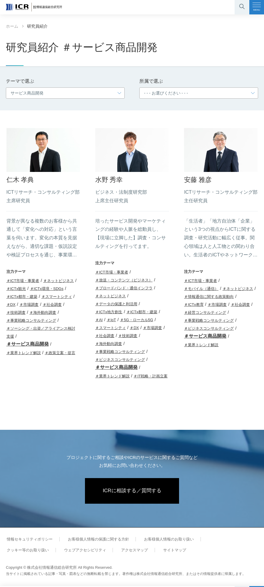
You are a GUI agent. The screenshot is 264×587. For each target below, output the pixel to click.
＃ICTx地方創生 (108, 312)
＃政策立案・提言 (60, 353)
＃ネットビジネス (58, 280)
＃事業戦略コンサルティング (31, 320)
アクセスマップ (74, 551)
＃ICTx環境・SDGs (47, 288)
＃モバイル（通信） (201, 288)
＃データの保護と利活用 (116, 304)
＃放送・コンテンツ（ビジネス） (124, 280)
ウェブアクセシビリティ (27, 551)
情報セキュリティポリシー (29, 540)
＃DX (11, 304)
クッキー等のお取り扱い (223, 540)
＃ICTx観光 (16, 288)
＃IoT (111, 320)
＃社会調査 (52, 304)
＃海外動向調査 (42, 312)
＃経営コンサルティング (205, 312)
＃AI (99, 320)
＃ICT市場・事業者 (22, 280)
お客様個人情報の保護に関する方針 (95, 540)
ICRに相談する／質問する (132, 491)
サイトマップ (112, 551)
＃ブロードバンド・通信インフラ (124, 288)
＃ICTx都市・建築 (21, 296)
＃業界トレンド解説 (23, 353)
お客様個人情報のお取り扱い (164, 540)
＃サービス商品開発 (27, 343)
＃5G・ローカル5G (136, 320)
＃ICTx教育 (193, 304)
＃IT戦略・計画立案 (150, 376)
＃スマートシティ (56, 296)
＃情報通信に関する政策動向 (209, 296)
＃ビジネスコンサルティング (120, 359)
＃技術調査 (16, 312)
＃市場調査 (29, 304)
